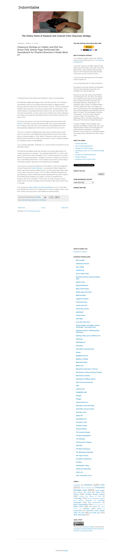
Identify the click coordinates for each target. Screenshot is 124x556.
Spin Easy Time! (81, 412)
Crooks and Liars (81, 305)
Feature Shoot (80, 315)
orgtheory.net (80, 389)
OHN (77, 385)
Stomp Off (79, 415)
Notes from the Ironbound (84, 382)
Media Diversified (81, 362)
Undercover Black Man (83, 469)
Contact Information (81, 143)
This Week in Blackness (84, 459)
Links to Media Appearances (84, 146)
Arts (103, 485)
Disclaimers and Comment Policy (85, 159)
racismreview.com (82, 402)
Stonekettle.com (81, 419)
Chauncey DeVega (87, 527)
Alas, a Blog (80, 267)
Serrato (19, 123)
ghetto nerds (35, 200)
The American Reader (83, 432)
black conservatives (94, 502)
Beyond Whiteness (82, 285)
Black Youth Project (82, 289)
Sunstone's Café (81, 422)
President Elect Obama (86, 496)
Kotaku (78, 352)
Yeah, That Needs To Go (84, 475)
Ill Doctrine (79, 346)
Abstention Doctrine (82, 263)
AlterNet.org (80, 270)
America (88, 485)
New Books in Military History (85, 379)
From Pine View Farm (83, 322)
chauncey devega (26, 200)
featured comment (97, 504)
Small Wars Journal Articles (85, 409)
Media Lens (79, 365)
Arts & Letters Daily (82, 273)
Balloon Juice (80, 282)
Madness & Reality (82, 359)
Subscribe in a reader (80, 252)
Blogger (65, 550)
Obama (98, 492)
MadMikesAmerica (82, 356)
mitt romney (93, 506)
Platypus (79, 395)
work (78, 527)
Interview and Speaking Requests (85, 154)
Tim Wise (79, 462)
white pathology (79, 515)
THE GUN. (79, 445)
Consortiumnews (81, 302)
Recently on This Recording (85, 405)
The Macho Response (83, 449)
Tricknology (43, 200)
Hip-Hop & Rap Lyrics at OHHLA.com (88, 336)
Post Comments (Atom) (33, 211)
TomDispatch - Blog (82, 465)
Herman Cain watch (84, 492)
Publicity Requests (81, 157)
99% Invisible (80, 260)
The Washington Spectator (84, 452)
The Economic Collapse (84, 442)
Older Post (65, 208)
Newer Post (21, 208)
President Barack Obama (95, 494)
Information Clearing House (85, 349)
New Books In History (83, 375)
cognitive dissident (82, 299)
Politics (76, 494)
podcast (86, 508)
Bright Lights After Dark (84, 292)
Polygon (78, 399)
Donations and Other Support (84, 148)
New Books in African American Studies (89, 372)
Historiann (79, 339)
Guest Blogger (100, 490)
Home (43, 208)
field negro (79, 319)
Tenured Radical (81, 429)
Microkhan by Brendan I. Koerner (87, 369)
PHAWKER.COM (81, 392)
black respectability (81, 504)
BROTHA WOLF (81, 295)
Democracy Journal (82, 309)
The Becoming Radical (83, 435)
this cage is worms (82, 455)
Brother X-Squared (86, 487)
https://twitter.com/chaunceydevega (41, 187)
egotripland (79, 312)
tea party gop (95, 513)
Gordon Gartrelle (36, 168)
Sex (99, 496)
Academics (77, 485)
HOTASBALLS (80, 342)
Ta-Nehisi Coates (81, 425)
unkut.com (79, 472)
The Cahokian (80, 439)
